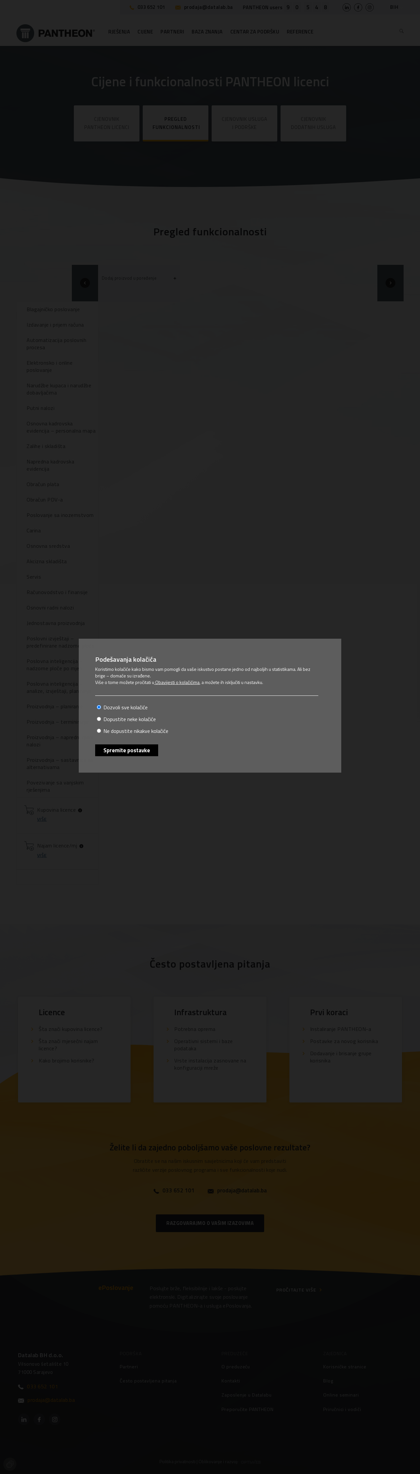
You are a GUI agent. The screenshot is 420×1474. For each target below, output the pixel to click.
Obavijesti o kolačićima (177, 682)
